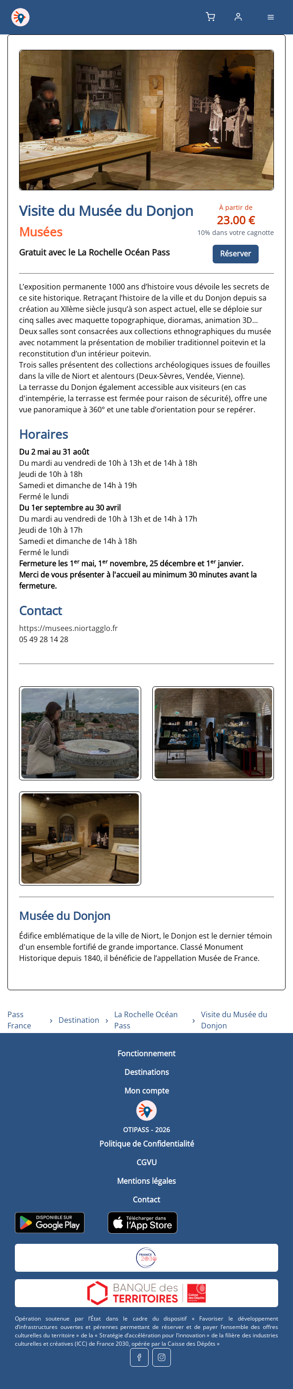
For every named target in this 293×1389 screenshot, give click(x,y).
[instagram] (161, 1357)
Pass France (19, 1020)
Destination (79, 1020)
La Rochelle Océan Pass (146, 1020)
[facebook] (139, 1357)
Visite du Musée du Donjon (234, 1020)
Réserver (235, 253)
